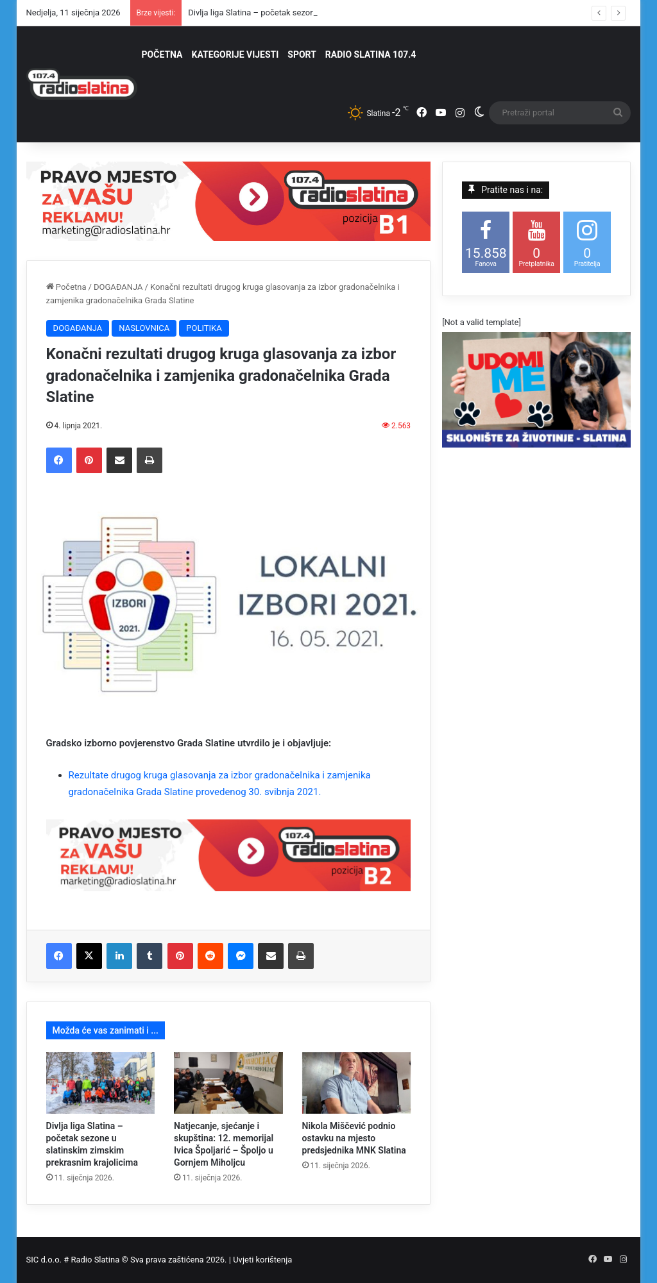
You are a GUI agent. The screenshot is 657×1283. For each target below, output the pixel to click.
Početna (66, 287)
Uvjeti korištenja (262, 1259)
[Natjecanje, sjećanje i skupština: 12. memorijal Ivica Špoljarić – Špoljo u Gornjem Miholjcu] (228, 1083)
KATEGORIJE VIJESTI (235, 54)
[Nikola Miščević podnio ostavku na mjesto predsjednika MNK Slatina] (356, 1083)
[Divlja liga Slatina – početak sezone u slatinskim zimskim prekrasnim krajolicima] (100, 1083)
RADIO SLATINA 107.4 (370, 54)
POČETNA (162, 54)
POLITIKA (203, 328)
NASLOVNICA (144, 328)
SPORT (301, 54)
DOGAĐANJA (118, 287)
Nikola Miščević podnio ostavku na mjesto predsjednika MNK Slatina (354, 1138)
